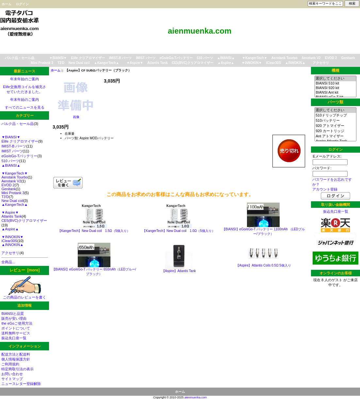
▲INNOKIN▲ (295, 63)
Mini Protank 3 (42, 63)
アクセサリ (321, 63)
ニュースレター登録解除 (21, 384)
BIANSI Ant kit (335, 92)
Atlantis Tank (157, 63)
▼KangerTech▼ (254, 58)
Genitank (348, 58)
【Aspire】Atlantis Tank (179, 271)
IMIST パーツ (145, 58)
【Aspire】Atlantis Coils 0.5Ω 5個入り (263, 265)
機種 (335, 70)
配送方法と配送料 (15, 354)
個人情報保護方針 (15, 359)
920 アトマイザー (335, 126)
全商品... (8, 262)
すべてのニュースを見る (24, 107)
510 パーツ (205, 58)
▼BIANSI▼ (58, 58)
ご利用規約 (10, 364)
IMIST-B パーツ (120, 58)
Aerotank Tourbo (284, 58)
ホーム (6, 4)
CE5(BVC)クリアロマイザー (192, 63)
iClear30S (273, 63)
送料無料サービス (15, 333)
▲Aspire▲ (226, 63)
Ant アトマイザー (335, 136)
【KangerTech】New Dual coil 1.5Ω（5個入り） (94, 231)
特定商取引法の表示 (17, 369)
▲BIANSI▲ (226, 58)
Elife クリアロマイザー (88, 58)
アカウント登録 (324, 189)
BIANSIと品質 (12, 313)
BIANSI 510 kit (335, 83)
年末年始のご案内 (24, 79)
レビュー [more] (24, 270)
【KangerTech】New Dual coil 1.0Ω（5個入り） (178, 231)
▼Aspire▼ (134, 63)
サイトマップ (12, 379)
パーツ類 (335, 102)
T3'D (60, 63)
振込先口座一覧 (13, 338)
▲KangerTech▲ (106, 63)
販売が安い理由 (13, 318)
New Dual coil (79, 63)
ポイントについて (15, 328)
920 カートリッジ (335, 131)
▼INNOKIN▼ (251, 63)
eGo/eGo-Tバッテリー (175, 58)
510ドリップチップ (335, 115)
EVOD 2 (331, 58)
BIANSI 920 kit (335, 88)
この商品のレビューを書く (24, 295)
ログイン (22, 4)
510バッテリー (335, 120)
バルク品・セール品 (19, 58)
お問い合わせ (12, 374)
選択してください (335, 78)
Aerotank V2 (311, 58)
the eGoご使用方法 (16, 323)
